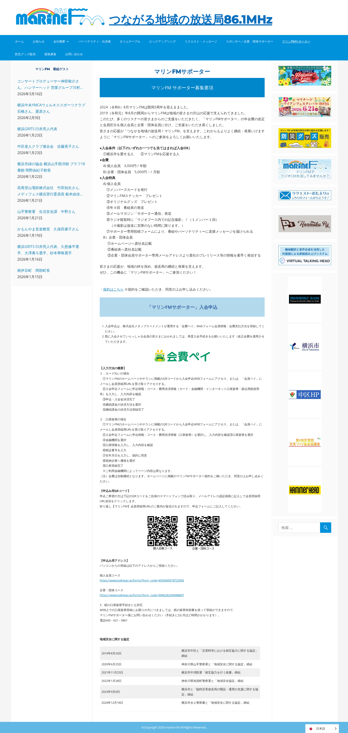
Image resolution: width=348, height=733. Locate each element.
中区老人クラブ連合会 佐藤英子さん (48, 146)
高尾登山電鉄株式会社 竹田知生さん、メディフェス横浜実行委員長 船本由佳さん (50, 191)
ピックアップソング (162, 41)
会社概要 (59, 41)
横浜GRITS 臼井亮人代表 (37, 128)
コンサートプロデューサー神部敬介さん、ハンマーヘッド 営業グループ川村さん (50, 85)
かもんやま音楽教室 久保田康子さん (48, 229)
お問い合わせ (74, 54)
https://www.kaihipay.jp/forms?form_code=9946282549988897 (142, 595)
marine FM (172, 727)
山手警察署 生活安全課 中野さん (46, 211)
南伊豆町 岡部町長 (33, 270)
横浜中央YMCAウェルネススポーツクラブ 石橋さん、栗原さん (51, 108)
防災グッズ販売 (25, 54)
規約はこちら (113, 289)
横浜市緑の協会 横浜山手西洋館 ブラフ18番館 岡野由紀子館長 (51, 167)
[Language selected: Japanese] (322, 728)
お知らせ (39, 41)
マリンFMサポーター (296, 41)
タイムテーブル (130, 41)
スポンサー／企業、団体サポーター (249, 41)
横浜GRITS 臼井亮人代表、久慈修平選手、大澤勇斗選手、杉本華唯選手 (48, 249)
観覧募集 (50, 54)
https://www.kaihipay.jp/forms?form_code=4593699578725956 (142, 580)
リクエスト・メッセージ (201, 41)
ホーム (19, 41)
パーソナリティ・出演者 (94, 41)
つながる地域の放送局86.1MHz (190, 20)
